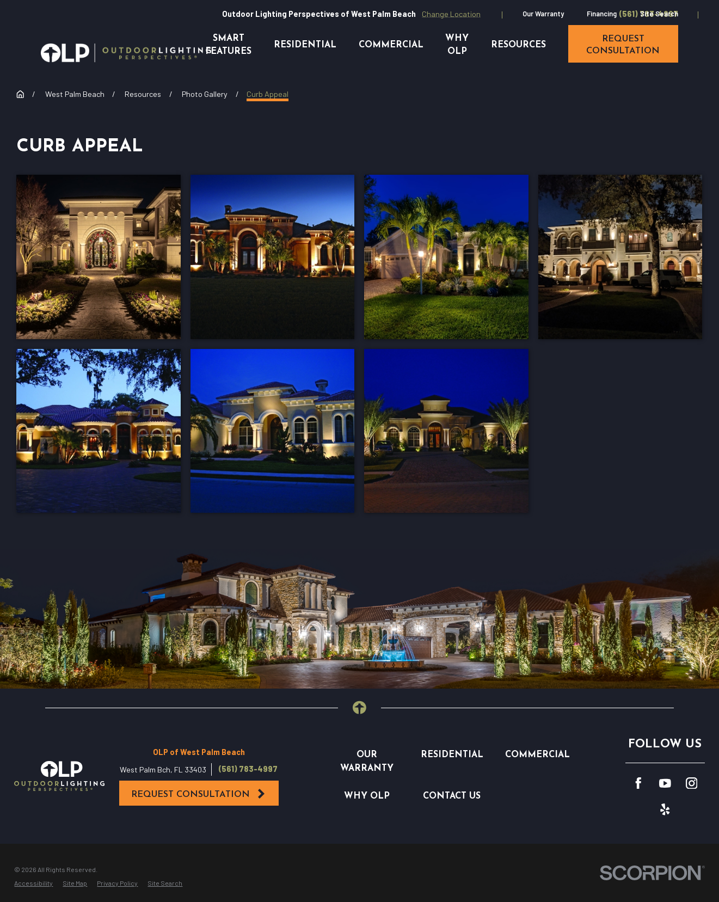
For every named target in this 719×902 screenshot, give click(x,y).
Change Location (451, 14)
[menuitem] (33, 883)
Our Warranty (543, 13)
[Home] (126, 53)
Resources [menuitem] (518, 45)
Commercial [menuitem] (391, 45)
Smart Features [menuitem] (228, 45)
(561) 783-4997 (248, 769)
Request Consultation (198, 794)
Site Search (659, 13)
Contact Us (452, 796)
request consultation (623, 45)
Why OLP (367, 796)
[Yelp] (665, 809)
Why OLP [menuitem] (457, 45)
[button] (98, 257)
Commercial (537, 755)
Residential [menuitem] (305, 45)
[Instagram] (692, 783)
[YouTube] (665, 783)
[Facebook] (638, 783)
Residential (452, 755)
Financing (602, 13)
